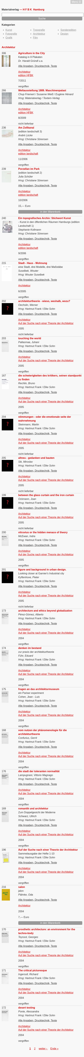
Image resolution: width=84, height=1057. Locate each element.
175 (4, 689)
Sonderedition (68, 30)
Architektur (39, 33)
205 (4, 458)
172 (4, 1007)
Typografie (39, 30)
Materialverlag (11, 9)
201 (4, 569)
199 (4, 495)
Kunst (9, 30)
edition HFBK (25, 75)
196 (4, 849)
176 (4, 771)
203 (4, 338)
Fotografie (11, 33)
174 (4, 648)
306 (4, 53)
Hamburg (33, 9)
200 (4, 532)
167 (4, 375)
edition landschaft (28, 153)
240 (4, 218)
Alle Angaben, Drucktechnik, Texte (37, 66)
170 (4, 929)
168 (4, 730)
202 (4, 301)
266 (4, 90)
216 (4, 887)
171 (4, 970)
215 (4, 263)
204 (4, 416)
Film (35, 37)
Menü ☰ (76, 1)
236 (4, 127)
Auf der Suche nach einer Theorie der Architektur (46, 323)
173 (4, 610)
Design (64, 33)
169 (4, 808)
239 (4, 169)
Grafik (9, 37)
